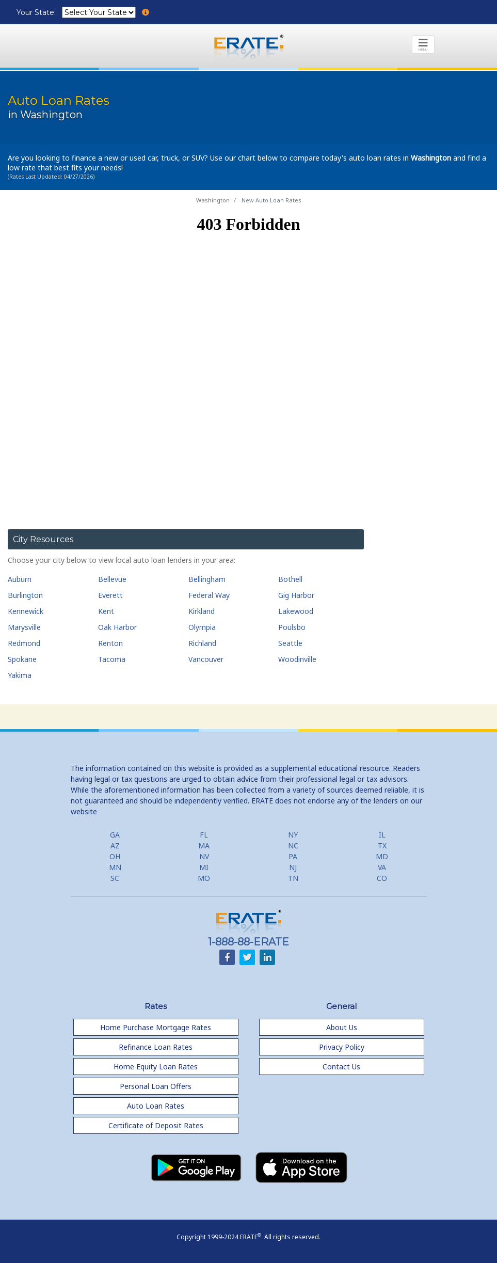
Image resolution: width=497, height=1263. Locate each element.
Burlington (25, 595)
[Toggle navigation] (423, 44)
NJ (293, 867)
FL (204, 835)
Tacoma (111, 659)
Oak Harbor (117, 627)
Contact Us (341, 1066)
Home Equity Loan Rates (156, 1066)
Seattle (290, 643)
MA (204, 845)
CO (382, 878)
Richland (202, 643)
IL (382, 835)
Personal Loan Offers (155, 1086)
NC (293, 845)
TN (293, 878)
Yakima (19, 675)
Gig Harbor (296, 595)
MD (382, 856)
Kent (106, 611)
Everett (110, 595)
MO (204, 878)
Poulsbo (292, 627)
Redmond (24, 643)
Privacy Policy (341, 1047)
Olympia (202, 627)
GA (115, 835)
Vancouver (205, 659)
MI (204, 867)
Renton (110, 643)
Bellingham (207, 579)
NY (293, 835)
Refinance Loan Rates (156, 1047)
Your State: (37, 12)
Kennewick (25, 611)
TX (382, 845)
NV (204, 856)
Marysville (24, 627)
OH (114, 856)
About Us (341, 1027)
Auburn (19, 579)
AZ (115, 845)
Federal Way (209, 595)
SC (114, 878)
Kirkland (201, 611)
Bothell (290, 579)
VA (382, 867)
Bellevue (112, 579)
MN (115, 867)
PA (292, 856)
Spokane (22, 659)
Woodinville (297, 659)
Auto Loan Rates (155, 1106)
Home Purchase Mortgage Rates (155, 1027)
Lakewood (295, 611)
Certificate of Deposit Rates (155, 1125)
